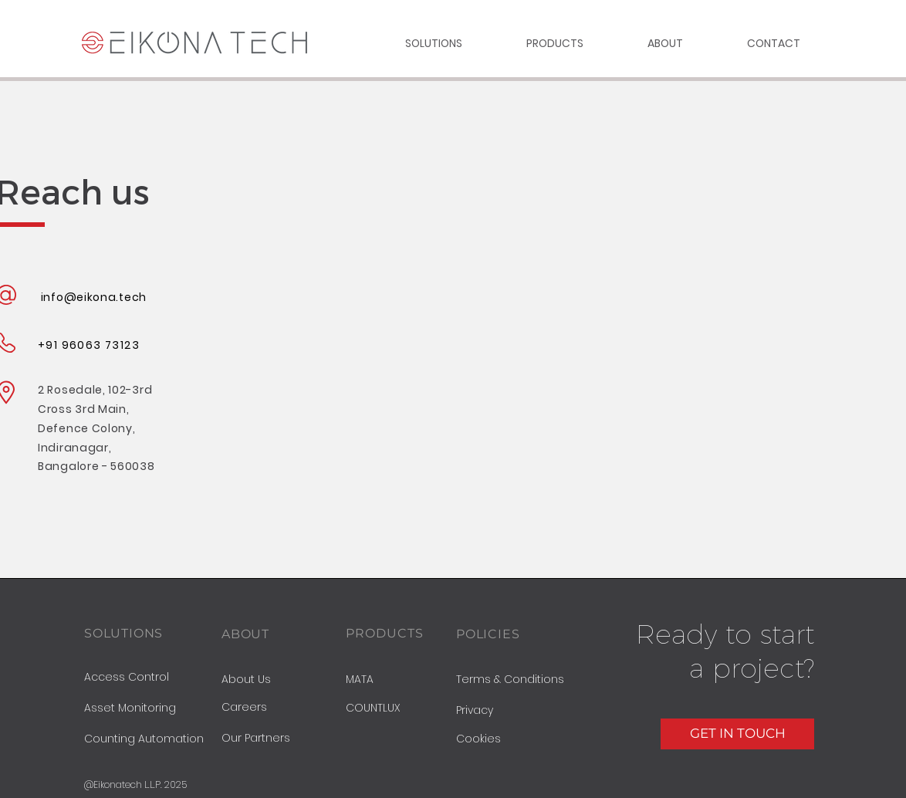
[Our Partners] (283, 738)
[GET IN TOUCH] (737, 734)
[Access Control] (150, 677)
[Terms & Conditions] (518, 679)
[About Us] (283, 679)
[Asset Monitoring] (150, 708)
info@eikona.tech (94, 297)
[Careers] (283, 707)
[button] (518, 710)
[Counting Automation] (150, 739)
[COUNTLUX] (386, 708)
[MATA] (397, 679)
